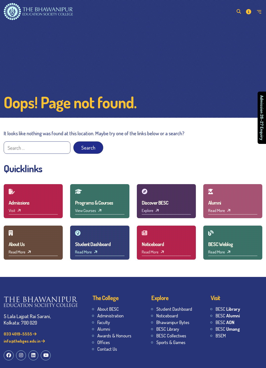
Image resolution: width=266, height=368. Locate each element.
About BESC (108, 309)
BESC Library (167, 329)
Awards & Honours (114, 335)
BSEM (221, 335)
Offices (103, 342)
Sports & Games (170, 342)
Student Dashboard (174, 309)
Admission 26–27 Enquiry (262, 117)
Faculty (103, 322)
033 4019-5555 (20, 333)
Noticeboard (167, 315)
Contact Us (107, 349)
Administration (110, 315)
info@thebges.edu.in (24, 341)
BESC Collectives (171, 335)
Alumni (103, 329)
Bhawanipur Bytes (172, 322)
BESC (228, 309)
